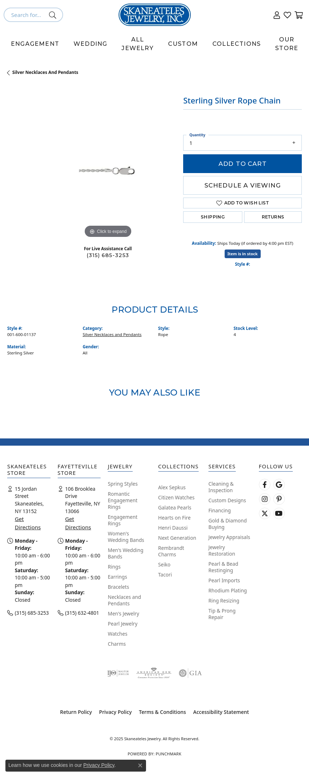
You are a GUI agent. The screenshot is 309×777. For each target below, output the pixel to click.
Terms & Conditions (162, 711)
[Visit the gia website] (190, 673)
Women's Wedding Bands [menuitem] (126, 536)
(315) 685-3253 (108, 255)
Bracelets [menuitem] (118, 586)
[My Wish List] (287, 15)
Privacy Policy (115, 711)
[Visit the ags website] (153, 673)
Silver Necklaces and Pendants (45, 72)
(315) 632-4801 (82, 612)
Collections (236, 43)
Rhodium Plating (227, 590)
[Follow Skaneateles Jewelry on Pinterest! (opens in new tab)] (279, 499)
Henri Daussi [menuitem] (173, 527)
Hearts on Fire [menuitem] (174, 517)
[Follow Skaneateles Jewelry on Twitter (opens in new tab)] (264, 513)
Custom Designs (227, 500)
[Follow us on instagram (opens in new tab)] (264, 499)
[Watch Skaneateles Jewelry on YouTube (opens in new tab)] (279, 513)
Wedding (90, 43)
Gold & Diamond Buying (227, 523)
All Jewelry (137, 44)
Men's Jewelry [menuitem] (123, 613)
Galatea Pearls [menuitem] (174, 507)
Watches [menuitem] (117, 633)
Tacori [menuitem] (165, 574)
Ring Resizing (223, 600)
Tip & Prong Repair (221, 614)
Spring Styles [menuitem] (123, 483)
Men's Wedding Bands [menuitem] (126, 553)
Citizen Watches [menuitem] (176, 497)
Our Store (286, 44)
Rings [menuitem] (114, 566)
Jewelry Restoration (221, 550)
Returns (273, 217)
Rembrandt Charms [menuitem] (171, 551)
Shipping (213, 217)
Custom (183, 43)
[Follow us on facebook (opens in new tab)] (264, 484)
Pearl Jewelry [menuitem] (122, 623)
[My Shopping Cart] (298, 15)
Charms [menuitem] (117, 643)
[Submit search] (53, 14)
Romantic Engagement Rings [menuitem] (122, 500)
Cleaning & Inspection (221, 487)
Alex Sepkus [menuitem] (172, 487)
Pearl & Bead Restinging (223, 567)
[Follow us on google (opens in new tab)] (279, 484)
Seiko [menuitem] (164, 564)
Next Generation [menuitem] (177, 537)
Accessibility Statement (221, 711)
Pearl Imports (224, 580)
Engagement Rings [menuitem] (122, 520)
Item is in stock (243, 253)
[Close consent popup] (140, 765)
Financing (219, 510)
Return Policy (76, 711)
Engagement (35, 43)
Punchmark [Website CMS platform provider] (168, 753)
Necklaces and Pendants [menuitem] (124, 600)
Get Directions (28, 523)
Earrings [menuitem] (117, 576)
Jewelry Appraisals (229, 537)
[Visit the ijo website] (118, 673)
